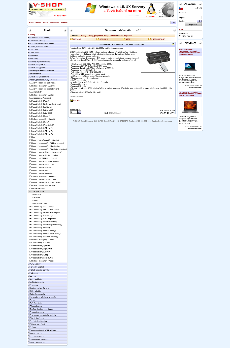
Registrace (193, 24)
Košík (45, 23)
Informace (54, 23)
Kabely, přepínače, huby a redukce (102, 36)
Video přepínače (125, 36)
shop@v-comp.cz (164, 121)
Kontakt (64, 23)
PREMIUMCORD (158, 39)
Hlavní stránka (35, 23)
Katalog (83, 36)
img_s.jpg (77, 100)
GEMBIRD (104, 39)
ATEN (128, 39)
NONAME (77, 39)
